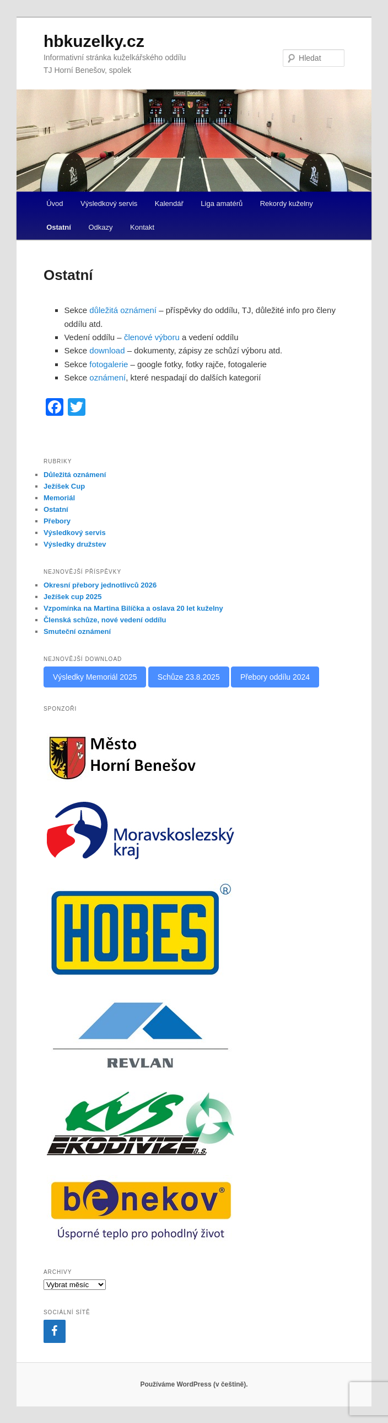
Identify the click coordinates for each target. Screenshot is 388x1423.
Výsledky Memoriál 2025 (95, 677)
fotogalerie (108, 364)
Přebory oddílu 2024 (275, 677)
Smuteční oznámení (77, 631)
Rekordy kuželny (286, 203)
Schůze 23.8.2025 (189, 677)
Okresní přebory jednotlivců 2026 (100, 585)
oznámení (107, 377)
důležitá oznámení (123, 310)
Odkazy (100, 227)
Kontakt (142, 227)
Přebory (57, 521)
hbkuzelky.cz (94, 41)
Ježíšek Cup (64, 486)
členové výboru (152, 337)
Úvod (54, 203)
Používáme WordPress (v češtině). (193, 1384)
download (107, 350)
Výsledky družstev (75, 544)
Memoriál (59, 498)
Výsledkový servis (108, 203)
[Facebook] (55, 1331)
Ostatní (58, 227)
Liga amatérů (221, 203)
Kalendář (169, 203)
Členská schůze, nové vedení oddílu (105, 620)
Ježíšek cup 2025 (73, 597)
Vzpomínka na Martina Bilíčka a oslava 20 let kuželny (133, 608)
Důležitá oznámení (75, 474)
